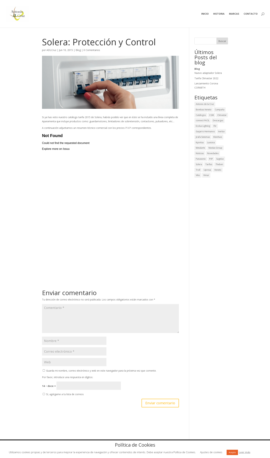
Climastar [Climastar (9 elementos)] (222, 115)
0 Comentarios (92, 50)
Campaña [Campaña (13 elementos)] (219, 109)
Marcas (234, 14)
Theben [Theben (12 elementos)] (219, 164)
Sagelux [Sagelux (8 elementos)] (220, 158)
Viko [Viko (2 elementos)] (198, 175)
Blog (78, 50)
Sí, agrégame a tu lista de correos (63, 394)
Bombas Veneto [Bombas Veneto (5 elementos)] (203, 109)
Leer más (244, 452)
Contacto (251, 14)
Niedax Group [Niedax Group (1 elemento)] (215, 147)
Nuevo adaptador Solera (208, 73)
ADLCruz (51, 50)
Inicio (205, 14)
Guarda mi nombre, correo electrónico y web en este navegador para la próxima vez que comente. (101, 370)
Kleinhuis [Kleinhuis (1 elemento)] (217, 137)
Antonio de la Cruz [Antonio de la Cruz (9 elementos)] (205, 104)
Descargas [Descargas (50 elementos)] (218, 120)
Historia (219, 14)
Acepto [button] (232, 452)
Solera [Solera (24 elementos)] (199, 164)
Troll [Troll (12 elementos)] (198, 169)
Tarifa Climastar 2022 (206, 78)
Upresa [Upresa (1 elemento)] (207, 169)
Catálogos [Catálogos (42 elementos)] (201, 115)
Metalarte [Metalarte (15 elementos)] (200, 147)
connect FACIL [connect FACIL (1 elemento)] (202, 120)
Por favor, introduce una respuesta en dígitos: (67, 377)
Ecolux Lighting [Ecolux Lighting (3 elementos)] (203, 125)
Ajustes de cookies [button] (211, 452)
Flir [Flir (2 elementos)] (215, 125)
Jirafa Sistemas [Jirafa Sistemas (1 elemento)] (203, 137)
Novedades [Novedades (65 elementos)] (213, 153)
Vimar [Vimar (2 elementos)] (206, 175)
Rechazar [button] (255, 452)
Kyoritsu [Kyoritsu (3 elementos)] (200, 142)
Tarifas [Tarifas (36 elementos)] (208, 164)
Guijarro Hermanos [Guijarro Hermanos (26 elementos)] (205, 131)
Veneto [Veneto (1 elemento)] (217, 169)
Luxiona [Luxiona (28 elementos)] (211, 142)
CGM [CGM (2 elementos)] (211, 115)
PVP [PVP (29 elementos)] (211, 158)
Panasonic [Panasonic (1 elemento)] (201, 158)
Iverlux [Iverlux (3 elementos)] (221, 131)
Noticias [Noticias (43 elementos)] (200, 153)
